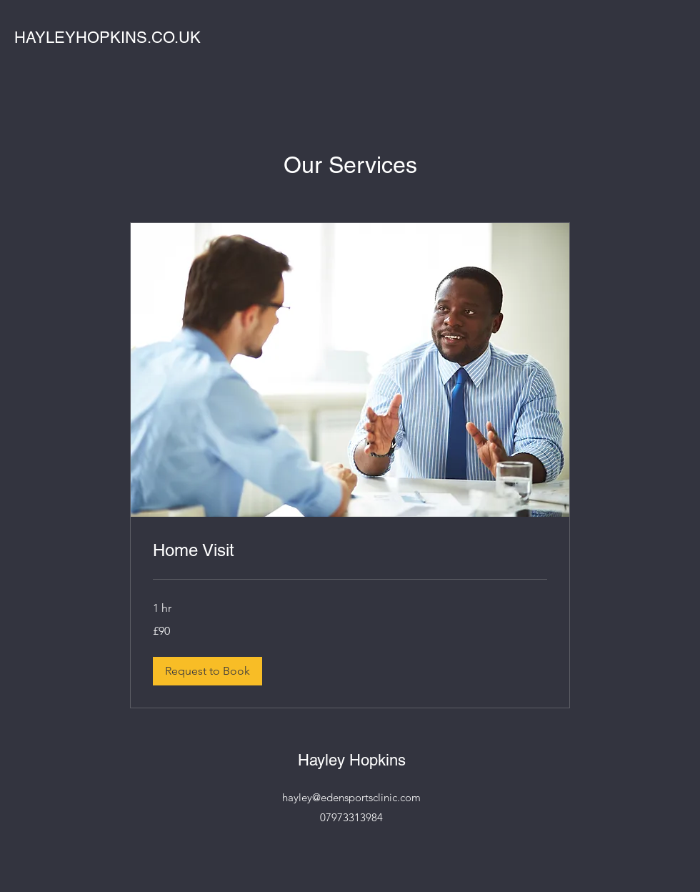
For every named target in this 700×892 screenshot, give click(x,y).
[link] (350, 550)
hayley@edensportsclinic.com (351, 797)
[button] (207, 671)
